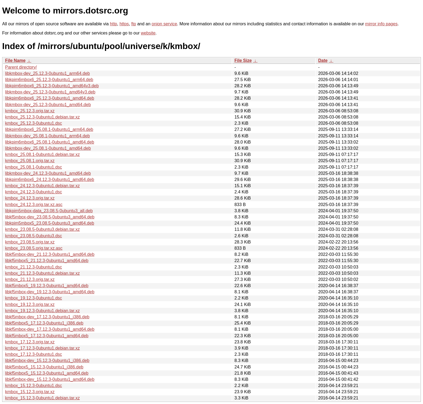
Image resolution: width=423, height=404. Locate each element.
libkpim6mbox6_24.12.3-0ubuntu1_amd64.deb (49, 179)
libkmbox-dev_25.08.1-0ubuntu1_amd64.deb (48, 148)
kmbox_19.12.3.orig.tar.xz (29, 304)
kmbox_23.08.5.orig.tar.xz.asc (34, 248)
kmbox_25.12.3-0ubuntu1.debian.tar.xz (42, 117)
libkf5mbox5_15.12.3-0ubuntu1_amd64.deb (46, 373)
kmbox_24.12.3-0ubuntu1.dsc (33, 192)
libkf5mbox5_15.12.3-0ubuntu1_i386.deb (44, 367)
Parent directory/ (21, 67)
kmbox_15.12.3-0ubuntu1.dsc (33, 385)
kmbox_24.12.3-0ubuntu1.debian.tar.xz (42, 185)
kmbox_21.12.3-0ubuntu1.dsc (33, 267)
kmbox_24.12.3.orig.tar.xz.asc (34, 204)
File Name (15, 60)
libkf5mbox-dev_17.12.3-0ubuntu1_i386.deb (47, 317)
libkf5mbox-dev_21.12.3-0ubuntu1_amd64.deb (49, 254)
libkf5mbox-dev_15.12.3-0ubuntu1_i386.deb (47, 360)
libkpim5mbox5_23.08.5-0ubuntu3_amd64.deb (49, 223)
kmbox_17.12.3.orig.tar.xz (29, 342)
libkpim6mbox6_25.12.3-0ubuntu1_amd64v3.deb (52, 85)
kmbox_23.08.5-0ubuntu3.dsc (33, 236)
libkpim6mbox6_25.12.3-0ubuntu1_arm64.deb (49, 79)
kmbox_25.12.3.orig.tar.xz (29, 111)
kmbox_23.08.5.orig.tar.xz (29, 242)
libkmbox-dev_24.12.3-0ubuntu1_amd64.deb (48, 173)
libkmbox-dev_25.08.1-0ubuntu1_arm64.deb (47, 136)
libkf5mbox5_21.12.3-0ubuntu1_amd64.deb (46, 260)
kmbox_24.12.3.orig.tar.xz (29, 198)
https (124, 24)
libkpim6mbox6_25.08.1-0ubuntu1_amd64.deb (49, 142)
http (113, 24)
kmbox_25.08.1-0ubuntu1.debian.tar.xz (42, 154)
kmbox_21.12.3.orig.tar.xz (29, 279)
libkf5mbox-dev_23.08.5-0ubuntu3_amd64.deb (49, 217)
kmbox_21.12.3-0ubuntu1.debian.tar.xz (42, 273)
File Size (243, 60)
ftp (133, 24)
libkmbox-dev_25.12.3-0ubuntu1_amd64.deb (48, 104)
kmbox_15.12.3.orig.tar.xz (29, 391)
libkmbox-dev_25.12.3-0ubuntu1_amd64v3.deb (50, 92)
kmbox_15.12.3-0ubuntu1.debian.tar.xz (42, 398)
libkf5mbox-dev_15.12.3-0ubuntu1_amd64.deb (49, 379)
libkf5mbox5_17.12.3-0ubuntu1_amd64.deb (46, 335)
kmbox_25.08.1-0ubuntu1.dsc (33, 167)
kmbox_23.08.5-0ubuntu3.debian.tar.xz (42, 229)
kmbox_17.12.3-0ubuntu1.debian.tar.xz (42, 348)
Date (323, 60)
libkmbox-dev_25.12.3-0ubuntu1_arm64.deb (47, 73)
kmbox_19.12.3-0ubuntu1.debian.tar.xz (42, 310)
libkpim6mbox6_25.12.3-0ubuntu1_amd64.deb (49, 98)
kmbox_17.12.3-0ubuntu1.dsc (33, 354)
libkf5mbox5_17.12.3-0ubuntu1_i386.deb (44, 323)
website (148, 33)
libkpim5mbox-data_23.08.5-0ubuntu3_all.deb (49, 210)
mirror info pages (381, 24)
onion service (164, 24)
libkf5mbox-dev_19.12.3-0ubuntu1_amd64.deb (49, 292)
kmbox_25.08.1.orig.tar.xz (29, 160)
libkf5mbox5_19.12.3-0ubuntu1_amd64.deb (46, 285)
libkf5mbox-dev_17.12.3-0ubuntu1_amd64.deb (49, 329)
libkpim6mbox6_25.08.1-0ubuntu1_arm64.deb (49, 129)
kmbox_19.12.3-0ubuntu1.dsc (33, 298)
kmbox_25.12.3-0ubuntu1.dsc (33, 123)
